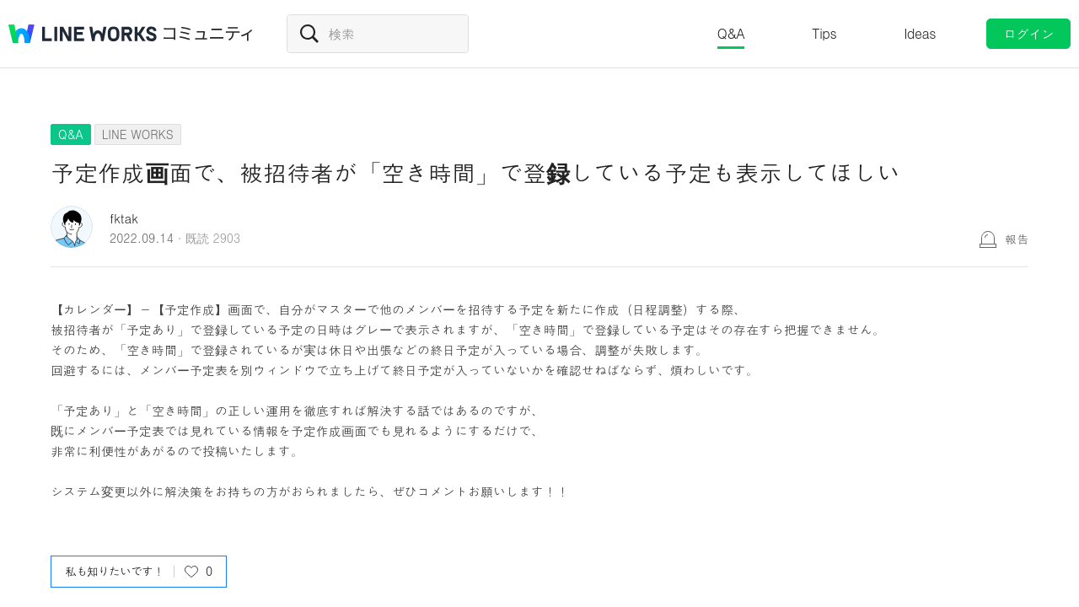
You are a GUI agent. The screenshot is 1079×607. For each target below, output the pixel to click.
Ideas (920, 33)
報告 (1016, 238)
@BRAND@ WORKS (82, 33)
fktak (124, 218)
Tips (824, 33)
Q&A (731, 33)
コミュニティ (208, 33)
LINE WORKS (138, 134)
